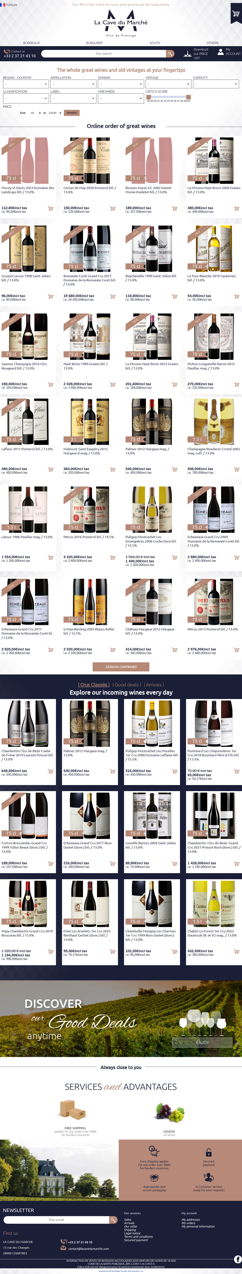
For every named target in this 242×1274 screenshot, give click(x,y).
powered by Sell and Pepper (109, 1271)
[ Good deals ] (126, 684)
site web (124, 1271)
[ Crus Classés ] (93, 684)
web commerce (133, 1271)
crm (141, 1271)
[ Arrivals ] (154, 684)
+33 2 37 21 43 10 (80, 1242)
